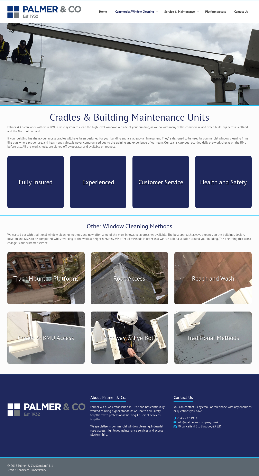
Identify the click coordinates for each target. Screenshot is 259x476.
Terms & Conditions (18, 469)
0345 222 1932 (187, 418)
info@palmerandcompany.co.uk (197, 422)
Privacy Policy (38, 469)
